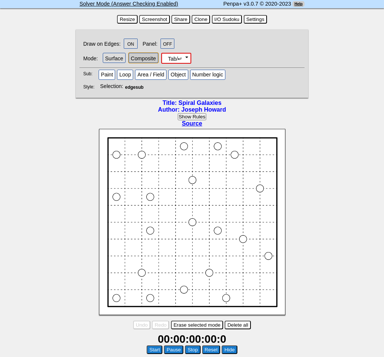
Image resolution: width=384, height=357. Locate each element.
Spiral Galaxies (200, 103)
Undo (142, 325)
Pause (173, 350)
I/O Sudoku (227, 19)
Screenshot (154, 19)
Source (192, 123)
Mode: (90, 58)
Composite (143, 58)
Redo (160, 325)
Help (298, 4)
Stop (193, 350)
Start (154, 350)
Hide (229, 350)
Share (181, 19)
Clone (200, 19)
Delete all (237, 325)
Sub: (90, 73)
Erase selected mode (197, 325)
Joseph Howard (204, 109)
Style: (89, 87)
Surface (114, 58)
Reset (211, 350)
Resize (127, 19)
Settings (255, 19)
